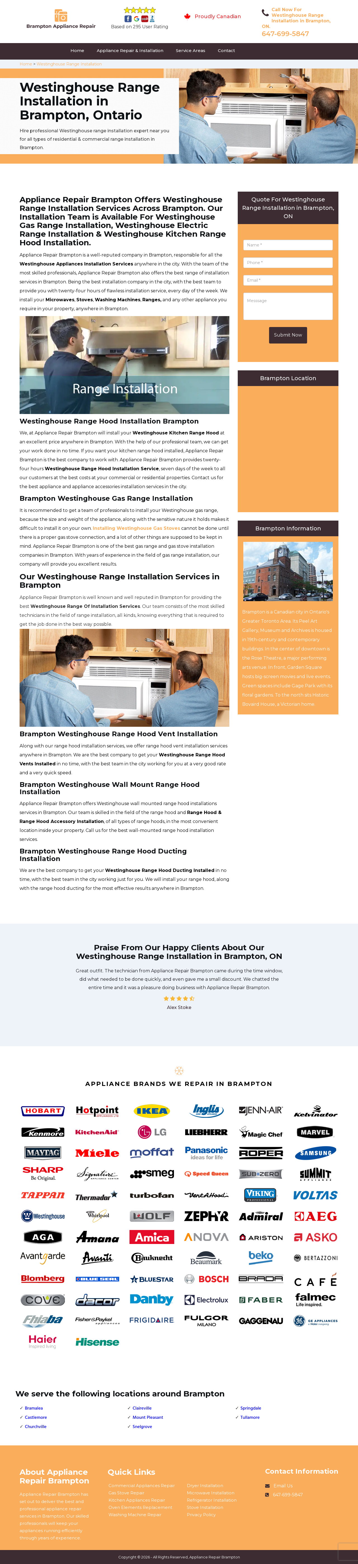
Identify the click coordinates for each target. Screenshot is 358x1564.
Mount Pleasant (148, 1417)
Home (77, 50)
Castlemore (36, 1417)
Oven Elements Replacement (140, 1507)
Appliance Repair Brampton (214, 1557)
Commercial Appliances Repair (142, 1485)
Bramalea (34, 1408)
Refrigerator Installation (212, 1500)
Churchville (35, 1427)
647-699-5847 (285, 34)
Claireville (142, 1408)
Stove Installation (205, 1507)
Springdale (251, 1408)
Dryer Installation (205, 1485)
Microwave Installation (210, 1492)
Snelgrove (142, 1427)
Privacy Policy (201, 1514)
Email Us (283, 1485)
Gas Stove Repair (126, 1492)
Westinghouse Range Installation (69, 64)
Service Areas (190, 50)
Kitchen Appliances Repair (137, 1500)
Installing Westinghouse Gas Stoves (136, 528)
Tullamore (250, 1417)
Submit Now (288, 335)
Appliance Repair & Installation (130, 50)
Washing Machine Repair (135, 1514)
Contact (226, 50)
